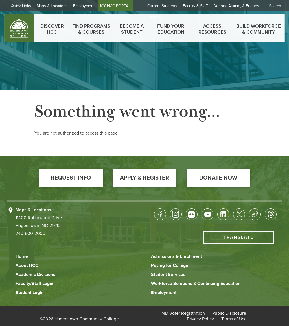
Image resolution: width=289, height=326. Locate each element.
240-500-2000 (30, 233)
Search (275, 5)
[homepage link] (19, 28)
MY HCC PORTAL (115, 5)
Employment (84, 5)
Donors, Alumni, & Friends (236, 5)
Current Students (162, 5)
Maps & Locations (52, 5)
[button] (71, 178)
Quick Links (21, 5)
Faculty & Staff (195, 5)
